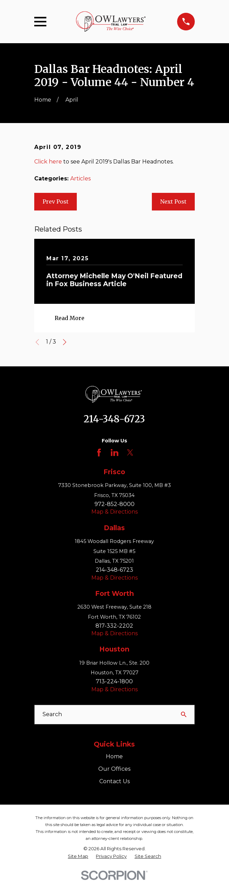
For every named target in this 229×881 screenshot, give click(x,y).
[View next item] (65, 342)
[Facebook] (99, 452)
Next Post (173, 201)
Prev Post (55, 201)
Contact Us (114, 781)
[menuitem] (78, 856)
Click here (48, 161)
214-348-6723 (114, 419)
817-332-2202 (114, 625)
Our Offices (114, 769)
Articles (80, 178)
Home (114, 756)
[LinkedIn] (114, 452)
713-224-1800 (114, 681)
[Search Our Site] (183, 714)
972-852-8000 (114, 504)
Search (52, 714)
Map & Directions (114, 511)
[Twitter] (130, 452)
